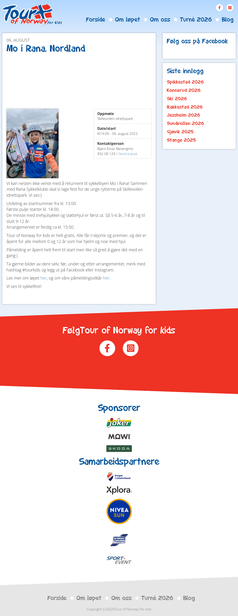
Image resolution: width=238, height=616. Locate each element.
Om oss (160, 19)
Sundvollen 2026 (185, 123)
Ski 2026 (177, 99)
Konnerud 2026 (184, 90)
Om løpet (127, 19)
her (43, 278)
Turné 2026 (196, 19)
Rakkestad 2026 (185, 107)
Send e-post (128, 153)
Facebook (219, 7)
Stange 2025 (181, 140)
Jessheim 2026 (183, 115)
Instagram (229, 7)
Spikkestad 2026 (185, 82)
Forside (95, 19)
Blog (227, 19)
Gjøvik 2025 (180, 132)
